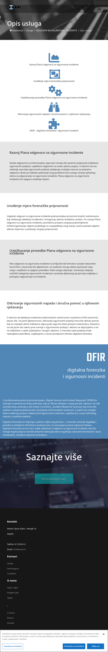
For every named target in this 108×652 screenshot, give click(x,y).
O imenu (11, 613)
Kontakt (10, 623)
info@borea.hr (19, 549)
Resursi (10, 618)
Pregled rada (13, 592)
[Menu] (99, 9)
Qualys (10, 563)
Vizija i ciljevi (12, 587)
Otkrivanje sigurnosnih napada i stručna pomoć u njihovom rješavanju (54, 114)
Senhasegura (13, 568)
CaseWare (11, 573)
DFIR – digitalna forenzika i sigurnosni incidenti (54, 130)
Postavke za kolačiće (13, 648)
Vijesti (9, 598)
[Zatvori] (104, 636)
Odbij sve (96, 648)
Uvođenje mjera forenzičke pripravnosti (54, 81)
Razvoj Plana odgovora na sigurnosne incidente (54, 64)
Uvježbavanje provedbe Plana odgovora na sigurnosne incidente (54, 97)
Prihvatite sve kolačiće (74, 648)
